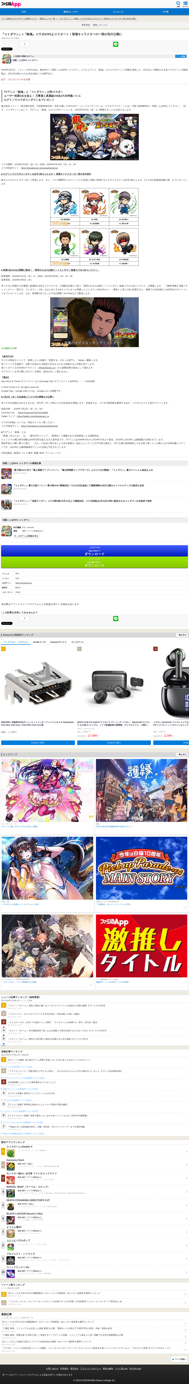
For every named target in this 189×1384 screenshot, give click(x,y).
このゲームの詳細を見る (27, 536)
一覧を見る (182, 635)
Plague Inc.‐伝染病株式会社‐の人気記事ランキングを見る (23, 1134)
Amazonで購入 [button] (38, 742)
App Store (94, 551)
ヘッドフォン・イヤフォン (16, 642)
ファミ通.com (121, 1368)
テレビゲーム (77, 642)
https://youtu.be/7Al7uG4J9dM (33, 412)
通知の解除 (108, 1368)
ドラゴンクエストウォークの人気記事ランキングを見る (24, 1078)
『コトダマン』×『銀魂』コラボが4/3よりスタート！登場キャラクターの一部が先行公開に (97, 19)
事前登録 (86, 25)
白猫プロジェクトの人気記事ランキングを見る (20, 1089)
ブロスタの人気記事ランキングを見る (17, 1100)
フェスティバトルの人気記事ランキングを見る (20, 1111)
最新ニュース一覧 (47, 19)
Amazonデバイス (58, 642)
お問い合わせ (52, 1368)
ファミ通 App (11, 4)
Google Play (94, 562)
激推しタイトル (100, 25)
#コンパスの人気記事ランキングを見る (17, 1067)
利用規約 (64, 1368)
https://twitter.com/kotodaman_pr (33, 416)
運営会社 (74, 1368)
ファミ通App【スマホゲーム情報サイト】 (19, 19)
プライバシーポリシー (90, 1368)
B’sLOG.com (135, 1368)
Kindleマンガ (39, 642)
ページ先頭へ (180, 1359)
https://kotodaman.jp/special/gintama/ (39, 168)
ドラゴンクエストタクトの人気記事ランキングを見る (23, 1122)
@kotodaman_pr (47, 367)
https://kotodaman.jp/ (24, 583)
